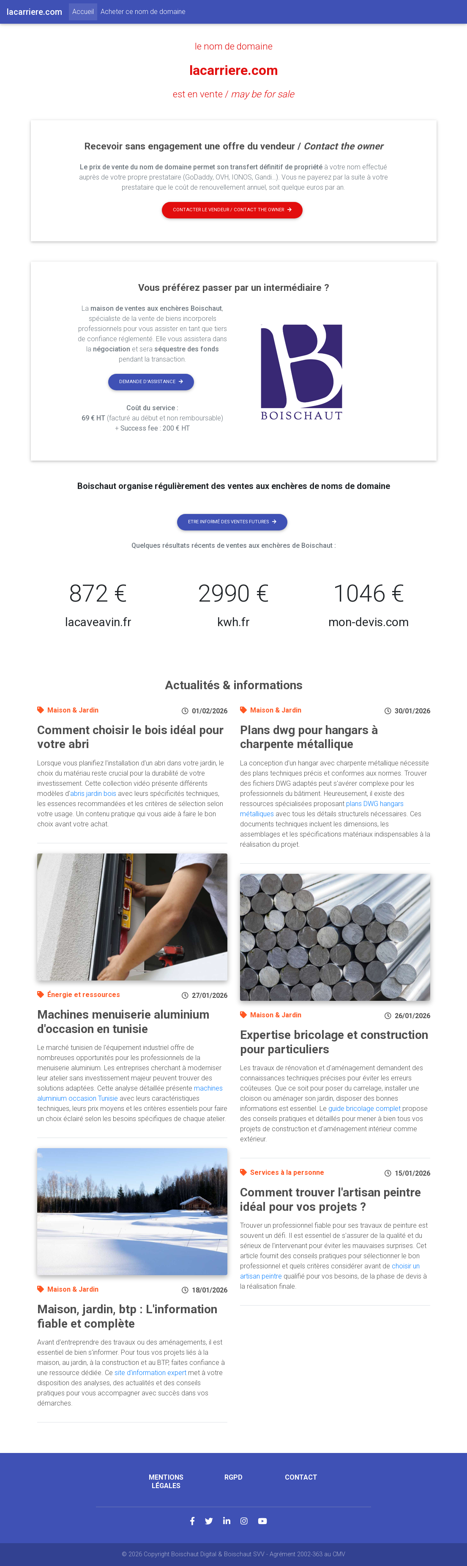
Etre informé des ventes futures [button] (232, 522)
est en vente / (233, 93)
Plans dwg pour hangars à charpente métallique (309, 737)
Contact (301, 1477)
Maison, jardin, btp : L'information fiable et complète (127, 1316)
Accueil (84, 11)
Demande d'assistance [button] (151, 381)
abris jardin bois (93, 794)
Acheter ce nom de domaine (143, 12)
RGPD (233, 1477)
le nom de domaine (234, 46)
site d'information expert (150, 1373)
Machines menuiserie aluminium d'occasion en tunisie (123, 1022)
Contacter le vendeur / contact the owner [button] (232, 210)
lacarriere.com (233, 70)
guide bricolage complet (364, 1109)
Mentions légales (166, 1481)
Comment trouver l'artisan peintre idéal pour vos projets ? (330, 1199)
